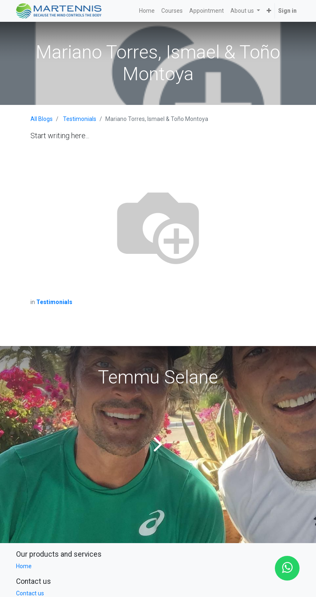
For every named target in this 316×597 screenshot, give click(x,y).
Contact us (30, 593)
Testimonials (79, 119)
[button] (268, 11)
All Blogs (41, 119)
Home (24, 566)
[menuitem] (147, 11)
